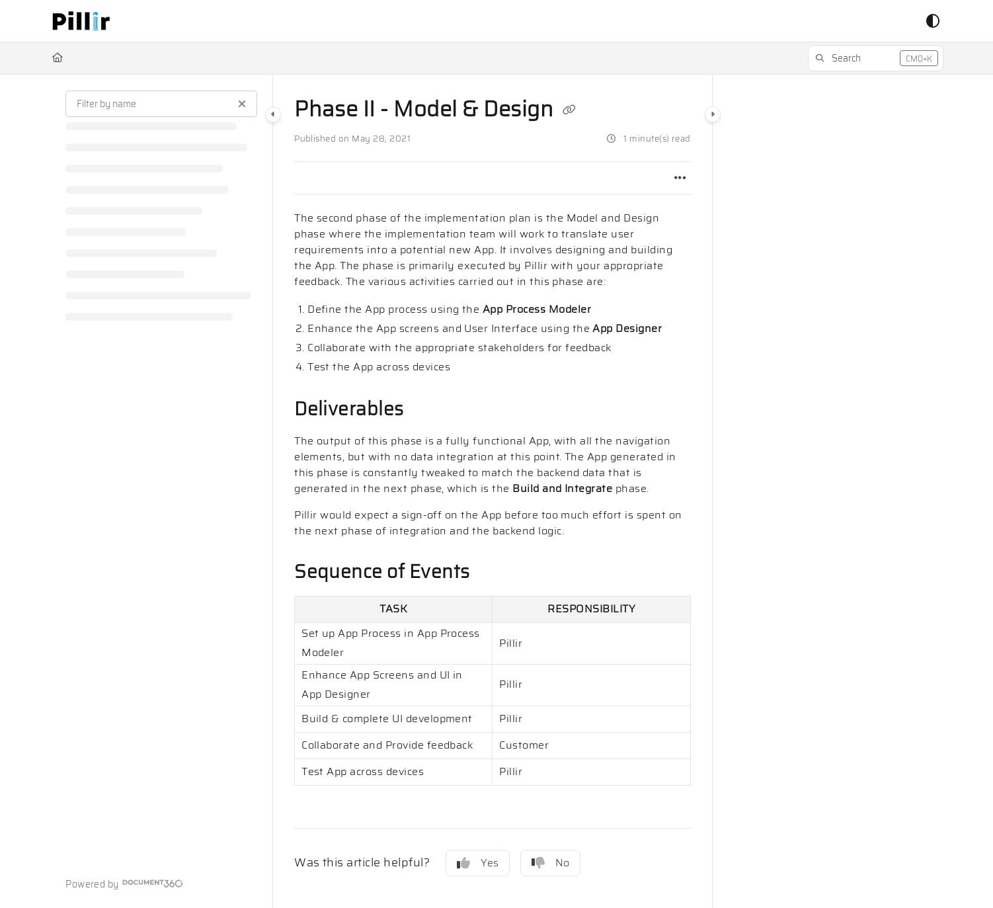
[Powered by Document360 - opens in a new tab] (124, 883)
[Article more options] (680, 177)
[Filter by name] (161, 104)
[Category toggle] (273, 114)
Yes (477, 862)
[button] (81, 21)
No (550, 862)
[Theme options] (932, 21)
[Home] (57, 58)
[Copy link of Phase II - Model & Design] (569, 111)
